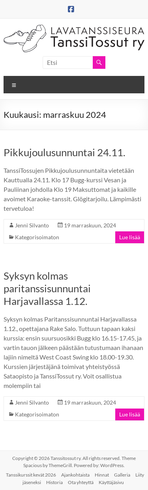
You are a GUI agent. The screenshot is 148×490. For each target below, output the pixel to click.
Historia (54, 482)
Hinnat (102, 475)
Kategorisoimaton (37, 237)
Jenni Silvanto (32, 225)
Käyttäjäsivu (111, 482)
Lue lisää (129, 237)
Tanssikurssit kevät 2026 (31, 475)
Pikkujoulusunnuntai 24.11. (65, 152)
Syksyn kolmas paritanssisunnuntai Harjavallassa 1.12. (47, 288)
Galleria (122, 475)
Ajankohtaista (75, 475)
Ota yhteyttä (81, 482)
